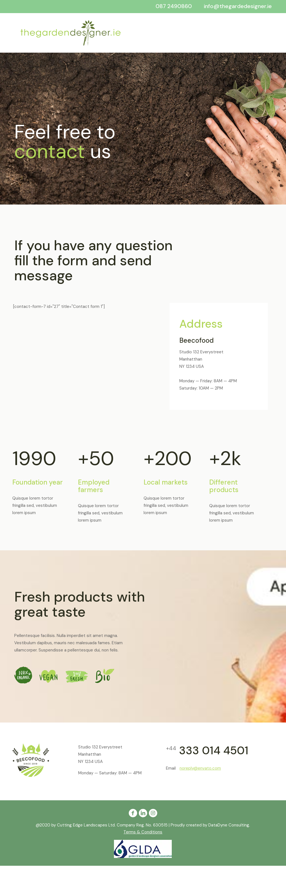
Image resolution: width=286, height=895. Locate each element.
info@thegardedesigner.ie (238, 6)
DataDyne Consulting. (229, 825)
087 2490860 (174, 6)
